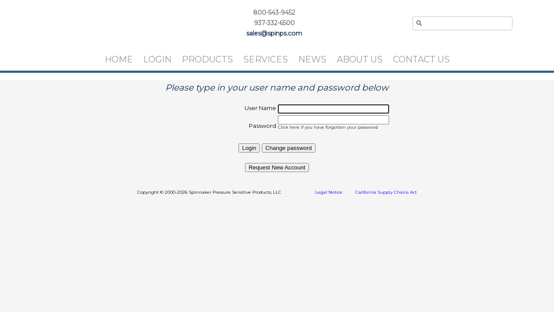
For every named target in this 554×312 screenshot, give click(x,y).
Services (265, 59)
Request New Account (276, 167)
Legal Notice (328, 192)
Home (119, 59)
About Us (360, 59)
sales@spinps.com (274, 33)
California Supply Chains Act (386, 192)
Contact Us (421, 59)
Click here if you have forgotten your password (328, 127)
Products (207, 59)
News (312, 59)
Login (157, 59)
